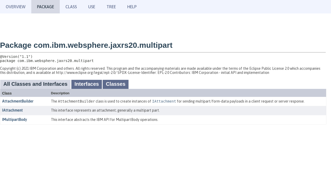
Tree (111, 6)
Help (132, 6)
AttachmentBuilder (17, 101)
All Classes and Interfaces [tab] (35, 84)
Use (91, 6)
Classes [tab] (115, 84)
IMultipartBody (14, 120)
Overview (16, 6)
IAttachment (12, 110)
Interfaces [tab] (86, 84)
